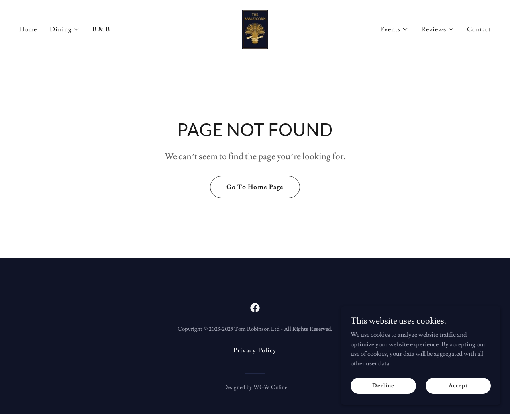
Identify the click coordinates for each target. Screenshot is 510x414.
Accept (458, 385)
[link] (255, 28)
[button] (65, 29)
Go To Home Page (254, 187)
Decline (383, 385)
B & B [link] (101, 29)
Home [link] (28, 29)
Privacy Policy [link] (254, 350)
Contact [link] (479, 29)
